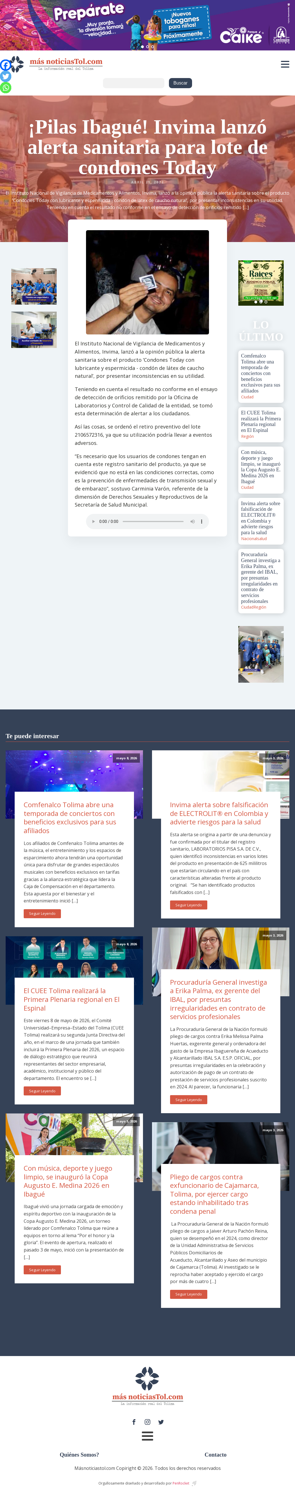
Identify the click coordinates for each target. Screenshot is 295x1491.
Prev (245, 282)
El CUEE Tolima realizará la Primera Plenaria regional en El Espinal (72, 999)
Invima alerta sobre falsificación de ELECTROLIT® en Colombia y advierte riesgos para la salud (219, 813)
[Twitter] (5, 76)
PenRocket (181, 1483)
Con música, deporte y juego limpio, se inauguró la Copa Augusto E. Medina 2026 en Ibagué (68, 1181)
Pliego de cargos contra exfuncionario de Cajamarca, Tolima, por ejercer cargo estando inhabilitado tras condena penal (214, 1194)
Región (247, 436)
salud (262, 538)
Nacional (249, 538)
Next (276, 282)
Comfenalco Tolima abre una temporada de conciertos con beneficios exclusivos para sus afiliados (70, 817)
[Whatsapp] (5, 87)
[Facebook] (5, 65)
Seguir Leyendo (42, 913)
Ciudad (247, 397)
